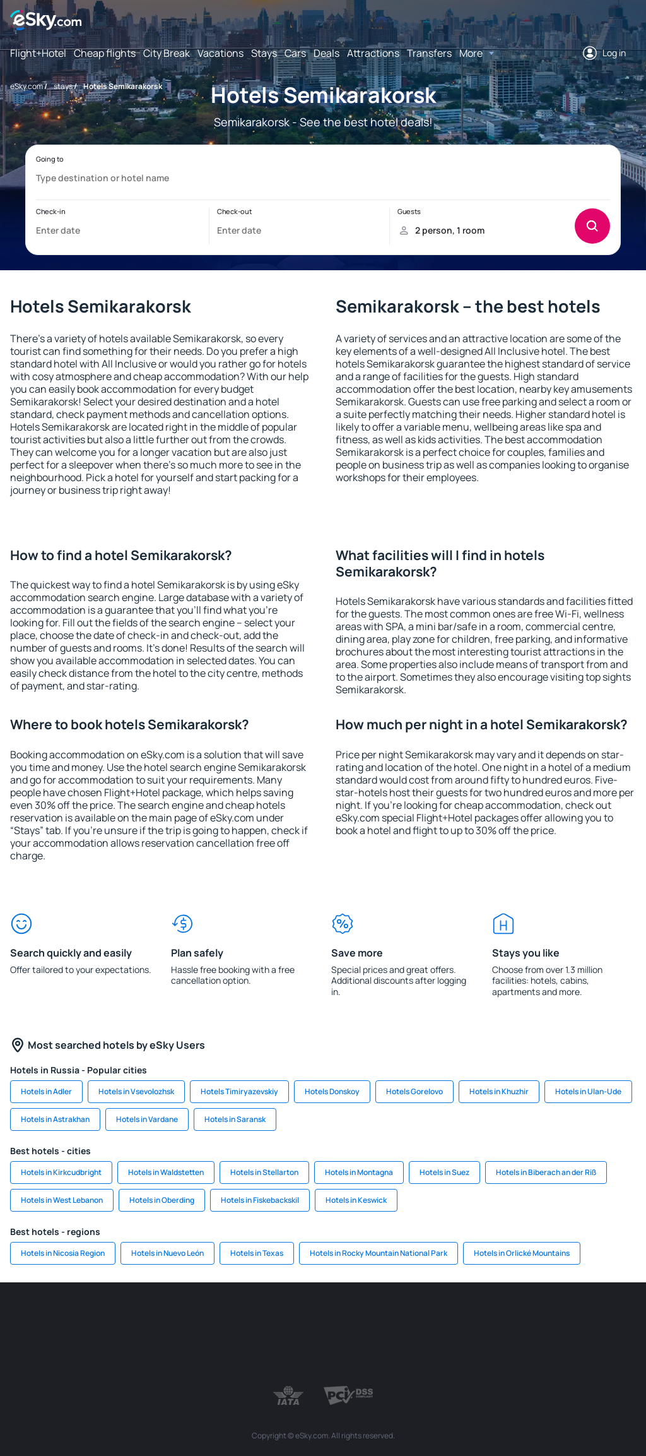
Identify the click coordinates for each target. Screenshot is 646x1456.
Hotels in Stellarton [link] (264, 1172)
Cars (295, 53)
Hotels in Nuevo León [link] (167, 1253)
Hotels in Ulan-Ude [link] (588, 1091)
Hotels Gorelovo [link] (414, 1091)
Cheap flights (105, 53)
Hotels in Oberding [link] (161, 1200)
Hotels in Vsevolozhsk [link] (136, 1091)
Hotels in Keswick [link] (356, 1200)
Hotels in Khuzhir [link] (499, 1091)
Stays (264, 53)
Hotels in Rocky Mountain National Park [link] (378, 1253)
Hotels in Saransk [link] (235, 1119)
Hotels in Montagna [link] (359, 1172)
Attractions (373, 53)
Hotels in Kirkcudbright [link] (61, 1172)
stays (63, 86)
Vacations (220, 53)
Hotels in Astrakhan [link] (55, 1119)
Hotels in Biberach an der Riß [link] (546, 1172)
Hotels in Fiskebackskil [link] (260, 1200)
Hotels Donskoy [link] (332, 1091)
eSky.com (26, 86)
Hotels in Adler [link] (46, 1091)
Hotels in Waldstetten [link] (166, 1172)
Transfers (429, 53)
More (471, 53)
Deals (326, 53)
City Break (166, 53)
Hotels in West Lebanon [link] (62, 1200)
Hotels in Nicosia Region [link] (63, 1253)
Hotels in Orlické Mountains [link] (522, 1253)
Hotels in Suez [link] (444, 1172)
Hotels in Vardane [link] (147, 1119)
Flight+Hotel (38, 53)
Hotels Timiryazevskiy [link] (239, 1091)
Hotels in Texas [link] (256, 1253)
